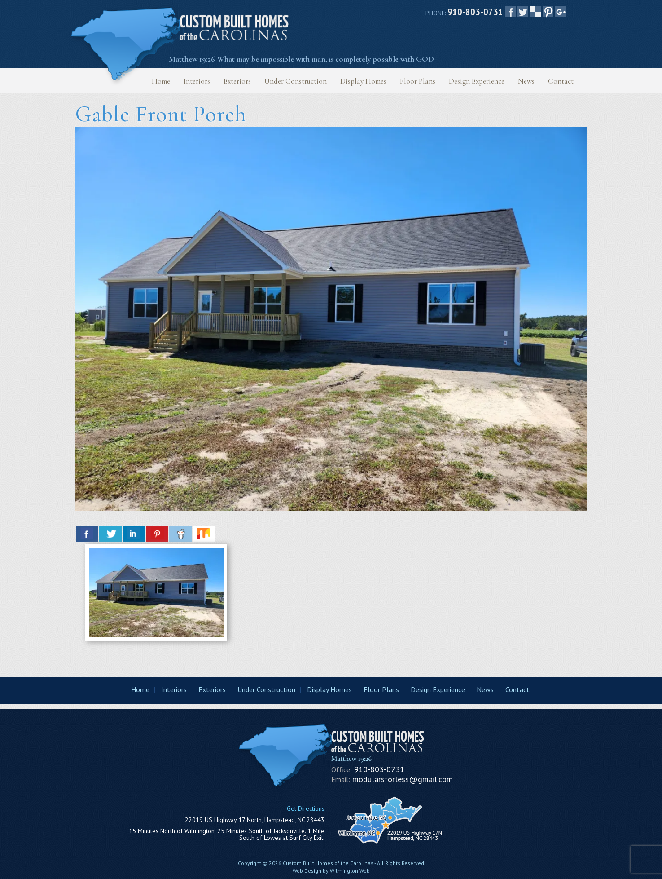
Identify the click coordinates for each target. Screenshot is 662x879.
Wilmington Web (350, 870)
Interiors (197, 81)
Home (161, 81)
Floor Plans (417, 81)
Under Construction (295, 81)
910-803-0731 (475, 11)
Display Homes (363, 81)
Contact (561, 81)
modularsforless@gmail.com (402, 779)
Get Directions (305, 808)
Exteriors (237, 81)
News (526, 81)
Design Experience (476, 81)
